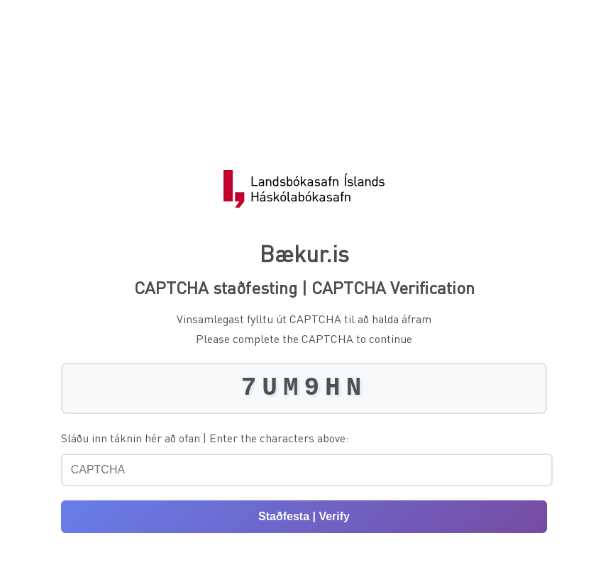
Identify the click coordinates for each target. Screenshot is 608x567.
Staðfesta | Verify (304, 516)
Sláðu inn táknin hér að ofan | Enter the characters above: (204, 437)
